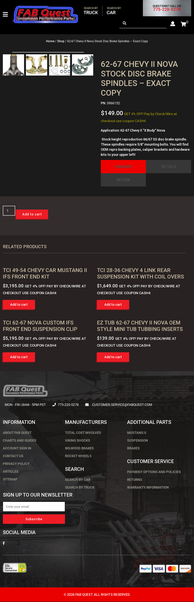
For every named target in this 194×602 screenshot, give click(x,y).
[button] (86, 59)
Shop (60, 41)
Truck (91, 11)
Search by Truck (79, 488)
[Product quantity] (9, 211)
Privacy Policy (16, 464)
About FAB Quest (17, 433)
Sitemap (10, 480)
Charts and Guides (19, 441)
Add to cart (32, 215)
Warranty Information (148, 488)
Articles (10, 472)
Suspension (137, 441)
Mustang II (136, 433)
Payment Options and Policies (154, 472)
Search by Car (77, 480)
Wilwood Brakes (79, 449)
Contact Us (13, 456)
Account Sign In (17, 449)
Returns (134, 480)
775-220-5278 (167, 9)
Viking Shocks (77, 441)
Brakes (133, 449)
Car (114, 11)
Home (50, 41)
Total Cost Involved (83, 433)
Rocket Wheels (78, 456)
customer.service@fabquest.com (121, 405)
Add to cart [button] (19, 305)
